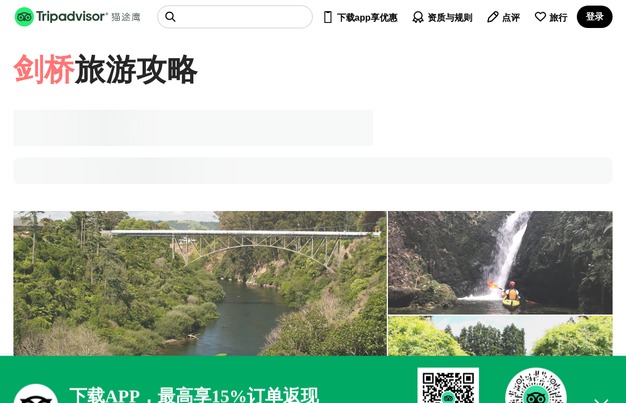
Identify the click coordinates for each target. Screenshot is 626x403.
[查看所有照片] (500, 263)
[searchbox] (235, 16)
